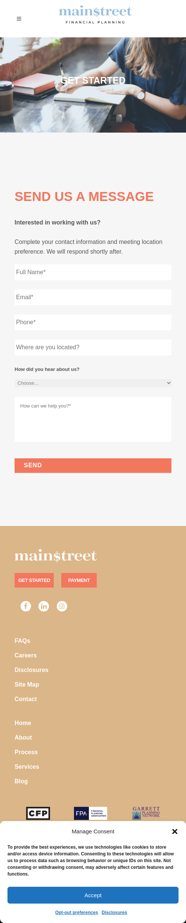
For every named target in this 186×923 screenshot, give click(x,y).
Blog (21, 781)
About (23, 737)
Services (27, 767)
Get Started (34, 580)
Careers (26, 655)
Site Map (27, 684)
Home (23, 723)
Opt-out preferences (76, 912)
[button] (175, 831)
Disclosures (114, 912)
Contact (26, 699)
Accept (93, 895)
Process (26, 752)
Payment (79, 580)
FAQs (22, 641)
